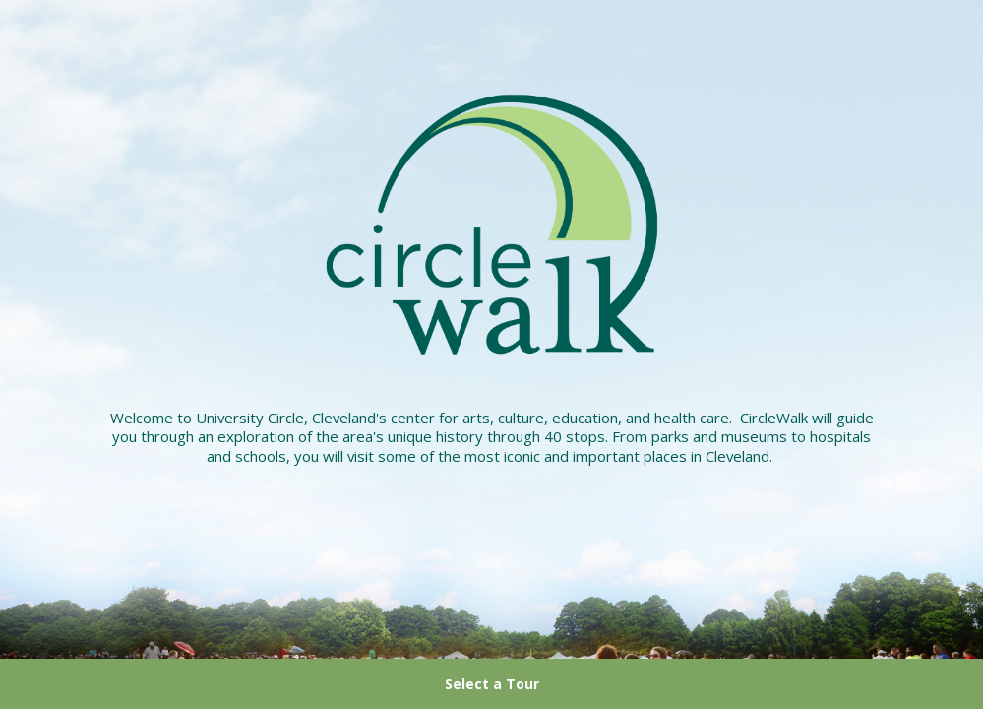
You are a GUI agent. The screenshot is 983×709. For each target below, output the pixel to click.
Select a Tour (492, 684)
